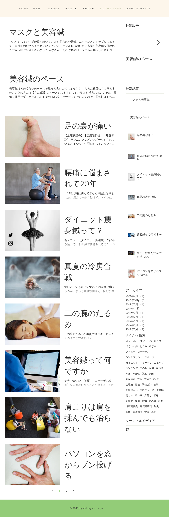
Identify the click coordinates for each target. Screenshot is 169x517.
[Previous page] (52, 491)
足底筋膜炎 (132, 406)
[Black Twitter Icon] (11, 235)
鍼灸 (156, 406)
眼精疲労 (147, 384)
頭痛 (128, 411)
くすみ (141, 340)
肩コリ (138, 395)
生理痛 (129, 384)
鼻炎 (153, 411)
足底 (160, 400)
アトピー (130, 351)
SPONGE (131, 340)
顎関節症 (137, 411)
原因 (151, 373)
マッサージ (146, 362)
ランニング (132, 368)
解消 (144, 400)
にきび (157, 340)
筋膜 (156, 384)
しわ (149, 340)
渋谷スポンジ (151, 379)
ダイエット (132, 362)
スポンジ (149, 357)
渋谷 (139, 379)
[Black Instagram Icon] (11, 243)
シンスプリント (134, 357)
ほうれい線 (132, 346)
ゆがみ (152, 346)
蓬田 (137, 400)
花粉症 (129, 400)
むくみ (143, 346)
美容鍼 (160, 389)
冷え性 (136, 373)
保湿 (151, 368)
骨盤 (146, 411)
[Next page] (74, 491)
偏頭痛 (159, 368)
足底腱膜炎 (146, 406)
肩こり (129, 395)
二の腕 (143, 368)
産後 (137, 384)
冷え (128, 373)
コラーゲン (143, 351)
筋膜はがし (132, 389)
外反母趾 (130, 379)
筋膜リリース (147, 389)
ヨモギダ (159, 362)
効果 (144, 373)
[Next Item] (158, 42)
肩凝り (148, 395)
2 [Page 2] (66, 491)
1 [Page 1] (59, 491)
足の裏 (152, 400)
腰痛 (156, 395)
